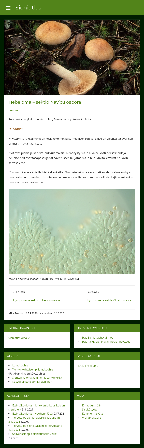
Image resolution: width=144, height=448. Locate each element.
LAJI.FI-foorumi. (88, 366)
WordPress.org (91, 417)
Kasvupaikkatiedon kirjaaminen (32, 381)
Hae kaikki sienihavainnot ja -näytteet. (106, 341)
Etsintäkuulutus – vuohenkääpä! (32, 413)
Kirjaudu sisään (92, 405)
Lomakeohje (20, 365)
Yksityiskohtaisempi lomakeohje (32, 369)
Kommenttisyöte (92, 413)
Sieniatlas (28, 7)
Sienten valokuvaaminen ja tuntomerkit (37, 377)
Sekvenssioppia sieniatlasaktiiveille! (34, 434)
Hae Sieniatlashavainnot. (97, 337)
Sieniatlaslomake (19, 338)
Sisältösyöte (89, 409)
